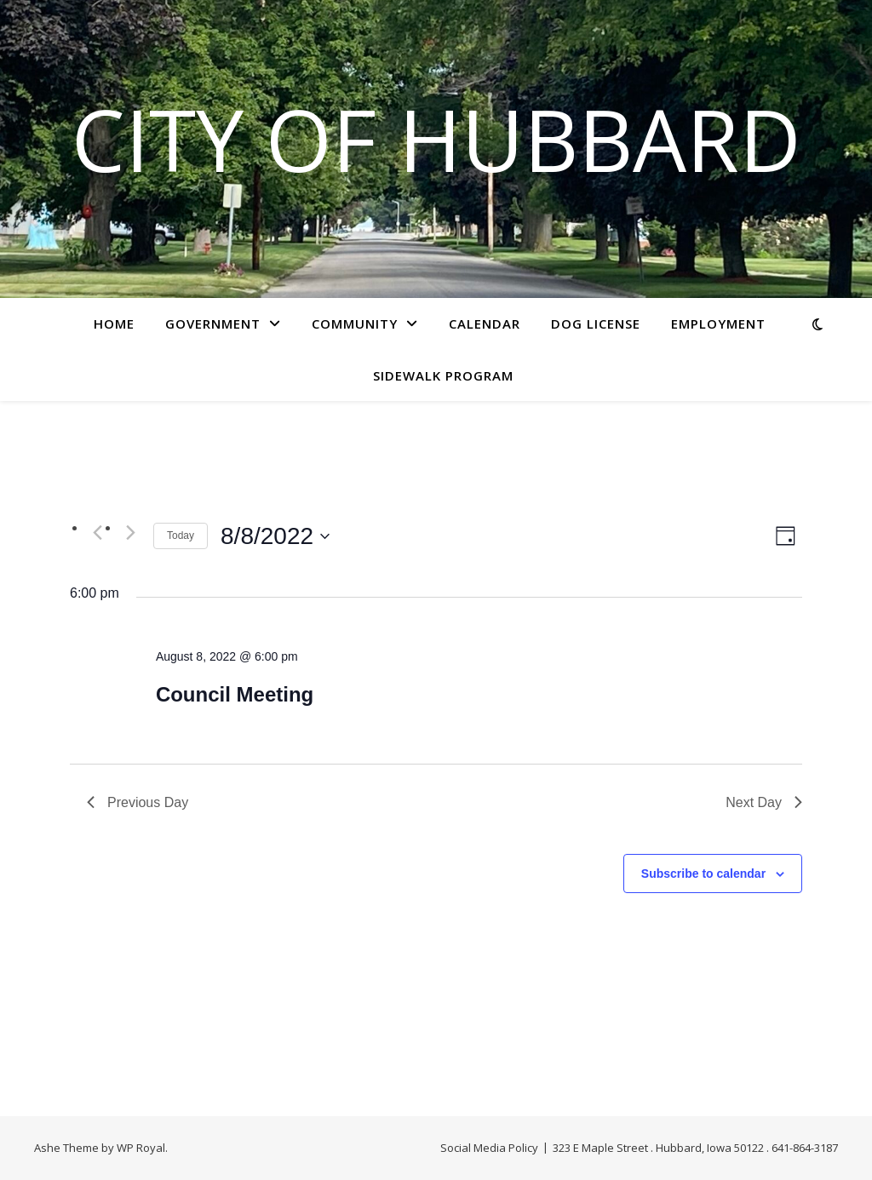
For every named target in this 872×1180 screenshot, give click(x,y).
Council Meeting (234, 694)
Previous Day (137, 802)
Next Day (764, 802)
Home (114, 323)
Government (213, 323)
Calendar (484, 323)
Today (180, 535)
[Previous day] (97, 532)
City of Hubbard (436, 138)
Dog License (595, 323)
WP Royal (141, 1147)
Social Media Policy (489, 1147)
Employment (718, 323)
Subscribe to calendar (703, 873)
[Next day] (130, 532)
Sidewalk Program (443, 375)
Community (355, 323)
